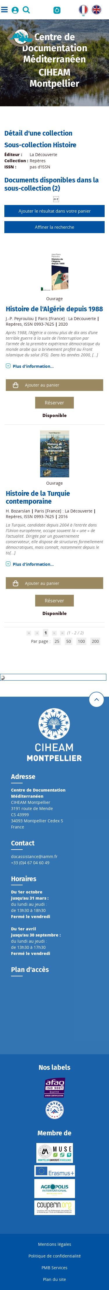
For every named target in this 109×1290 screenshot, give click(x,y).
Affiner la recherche (54, 227)
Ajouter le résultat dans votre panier (55, 211)
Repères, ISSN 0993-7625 (30, 324)
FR (81, 8)
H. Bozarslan (18, 511)
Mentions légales (54, 1244)
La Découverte (43, 154)
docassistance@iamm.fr (34, 856)
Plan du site (54, 1279)
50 (68, 641)
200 (95, 641)
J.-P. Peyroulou (20, 318)
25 (57, 641)
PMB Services (54, 1267)
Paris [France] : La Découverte (67, 318)
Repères (38, 160)
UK (94, 8)
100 (81, 641)
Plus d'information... (33, 366)
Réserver (54, 402)
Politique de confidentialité (54, 1256)
